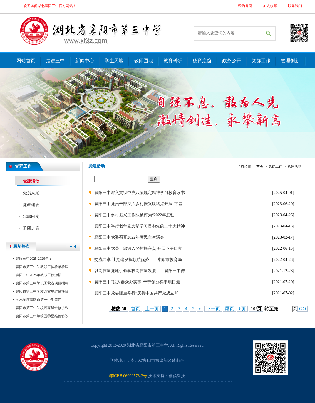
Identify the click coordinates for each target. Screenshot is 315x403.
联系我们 (295, 6)
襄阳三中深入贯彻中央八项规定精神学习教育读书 (139, 192)
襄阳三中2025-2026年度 (34, 259)
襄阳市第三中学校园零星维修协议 (42, 308)
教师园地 (143, 60)
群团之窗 (31, 228)
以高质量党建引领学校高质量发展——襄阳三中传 (139, 271)
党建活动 (31, 181)
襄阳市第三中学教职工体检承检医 (42, 267)
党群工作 (261, 60)
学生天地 (114, 60)
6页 (242, 308)
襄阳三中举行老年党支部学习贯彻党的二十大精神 (139, 226)
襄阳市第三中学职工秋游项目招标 (42, 283)
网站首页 (25, 60)
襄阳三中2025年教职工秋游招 (38, 275)
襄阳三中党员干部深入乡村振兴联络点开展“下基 (138, 204)
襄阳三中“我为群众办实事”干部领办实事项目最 (137, 282)
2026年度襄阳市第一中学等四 (38, 300)
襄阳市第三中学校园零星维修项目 (42, 291)
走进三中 (55, 60)
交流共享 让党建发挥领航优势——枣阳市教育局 (138, 259)
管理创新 (290, 60)
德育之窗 (202, 60)
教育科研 (172, 60)
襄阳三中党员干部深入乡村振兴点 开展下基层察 (138, 248)
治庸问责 (31, 216)
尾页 (229, 308)
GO (302, 308)
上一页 (152, 308)
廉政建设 (31, 205)
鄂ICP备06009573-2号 (128, 376)
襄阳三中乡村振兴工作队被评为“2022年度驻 (134, 215)
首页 (259, 166)
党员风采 (31, 193)
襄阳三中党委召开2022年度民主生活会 (129, 237)
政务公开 (231, 60)
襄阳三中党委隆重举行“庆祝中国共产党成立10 (136, 293)
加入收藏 (270, 6)
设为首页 (245, 6)
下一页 (213, 308)
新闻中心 (84, 60)
